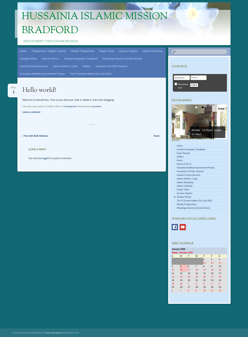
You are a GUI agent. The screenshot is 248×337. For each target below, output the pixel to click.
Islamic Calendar (185, 186)
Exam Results (183, 153)
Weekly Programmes (82, 51)
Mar (13, 89)
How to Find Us (50, 58)
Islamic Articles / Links (65, 66)
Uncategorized (70, 106)
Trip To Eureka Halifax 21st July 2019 (90, 73)
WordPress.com (71, 333)
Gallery (86, 66)
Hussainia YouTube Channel (111, 66)
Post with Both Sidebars (34, 136)
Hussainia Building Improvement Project (42, 73)
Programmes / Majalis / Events (49, 51)
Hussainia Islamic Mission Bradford (95, 24)
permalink (96, 106)
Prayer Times (106, 51)
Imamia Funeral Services (34, 66)
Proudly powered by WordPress (28, 333)
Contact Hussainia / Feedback (81, 58)
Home (23, 51)
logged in (47, 158)
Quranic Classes (128, 51)
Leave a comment (31, 112)
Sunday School (28, 58)
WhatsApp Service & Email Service (122, 58)
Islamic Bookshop (152, 51)
